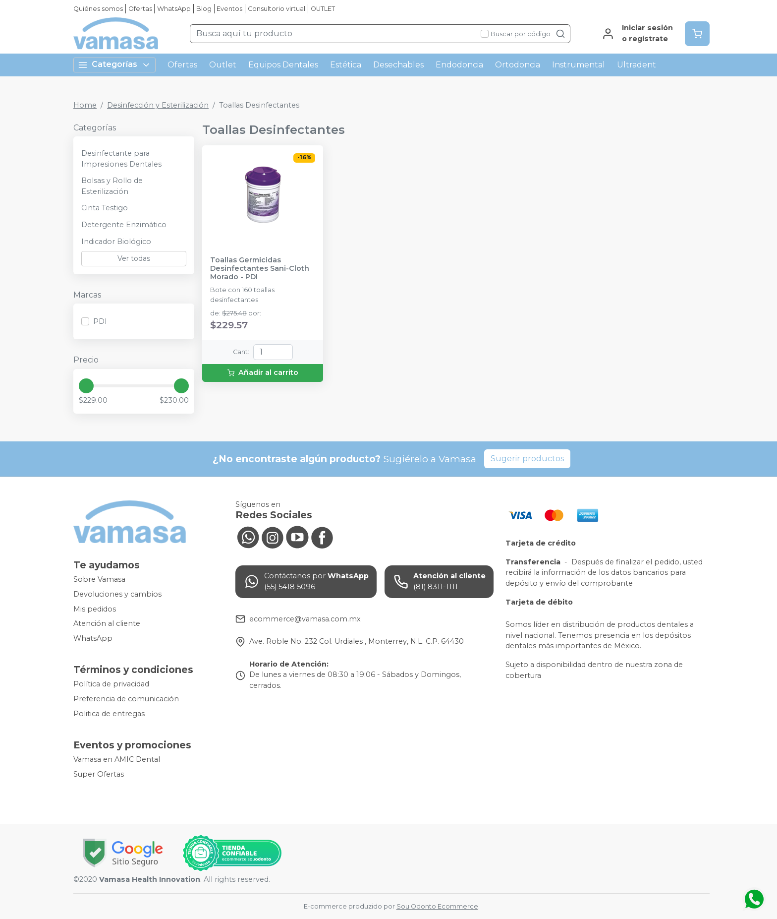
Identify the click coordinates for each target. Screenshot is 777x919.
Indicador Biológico (116, 241)
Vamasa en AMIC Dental (116, 759)
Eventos (229, 8)
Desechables (398, 64)
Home (85, 105)
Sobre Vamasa (99, 579)
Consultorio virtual (276, 8)
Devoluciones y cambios (117, 594)
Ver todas (133, 258)
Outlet (222, 64)
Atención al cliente (106, 623)
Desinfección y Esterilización (158, 105)
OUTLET (323, 8)
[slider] (86, 385)
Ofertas (140, 8)
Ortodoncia (517, 64)
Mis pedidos (94, 609)
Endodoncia (459, 64)
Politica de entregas (109, 713)
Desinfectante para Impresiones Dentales (121, 159)
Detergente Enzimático (123, 224)
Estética (345, 64)
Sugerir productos (527, 458)
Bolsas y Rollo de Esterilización (112, 186)
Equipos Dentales (283, 64)
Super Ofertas (98, 774)
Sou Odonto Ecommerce (437, 906)
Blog (204, 8)
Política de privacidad (111, 684)
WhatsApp (174, 8)
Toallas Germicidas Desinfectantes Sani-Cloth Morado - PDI (259, 269)
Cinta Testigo (104, 207)
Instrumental (578, 64)
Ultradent (636, 64)
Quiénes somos (98, 8)
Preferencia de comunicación (126, 698)
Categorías (114, 65)
